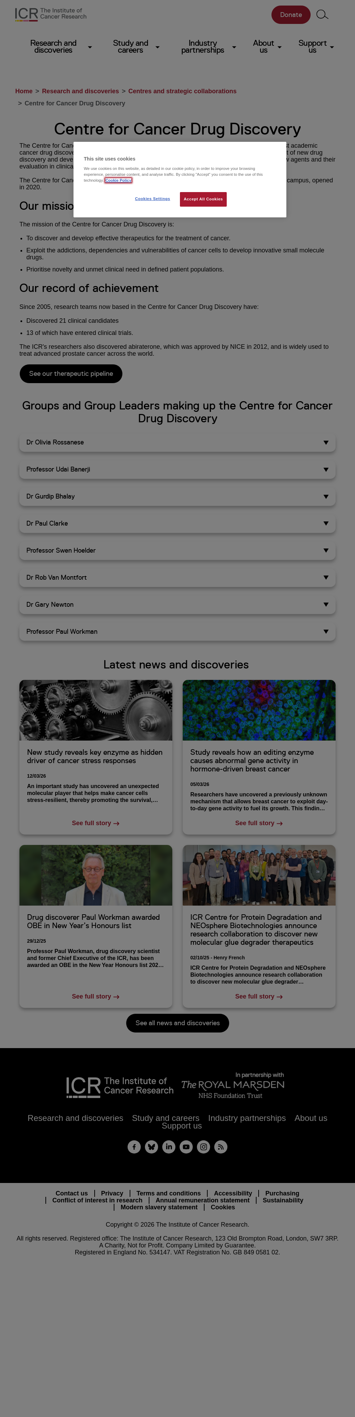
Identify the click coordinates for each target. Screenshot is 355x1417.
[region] (179, 180)
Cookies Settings (152, 199)
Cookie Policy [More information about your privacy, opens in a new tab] (118, 180)
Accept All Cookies (203, 199)
